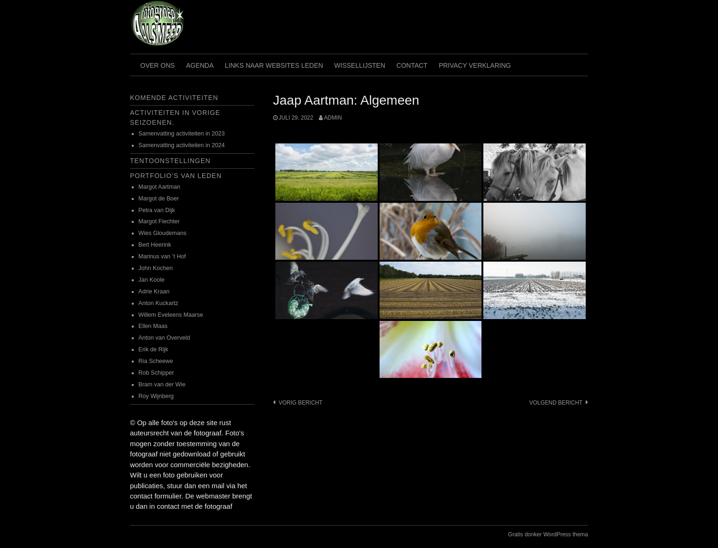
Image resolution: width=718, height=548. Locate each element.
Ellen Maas (152, 326)
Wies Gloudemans (162, 233)
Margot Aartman (159, 187)
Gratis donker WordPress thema (548, 534)
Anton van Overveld (164, 337)
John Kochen (155, 268)
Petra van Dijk (156, 210)
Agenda (200, 65)
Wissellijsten (359, 65)
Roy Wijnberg (156, 396)
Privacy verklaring (475, 65)
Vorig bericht (301, 402)
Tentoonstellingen (170, 160)
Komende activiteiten (174, 97)
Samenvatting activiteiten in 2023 (181, 133)
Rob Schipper (156, 373)
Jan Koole (151, 280)
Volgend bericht (555, 402)
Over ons (157, 65)
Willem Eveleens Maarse (170, 315)
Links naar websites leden (274, 65)
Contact (412, 65)
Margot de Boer (158, 198)
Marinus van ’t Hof (162, 256)
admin (333, 117)
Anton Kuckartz (158, 303)
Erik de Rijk (153, 349)
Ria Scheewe (155, 361)
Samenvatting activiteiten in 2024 (181, 145)
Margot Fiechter (159, 221)
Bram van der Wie (162, 384)
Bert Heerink (154, 245)
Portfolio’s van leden (176, 175)
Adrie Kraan (154, 291)
